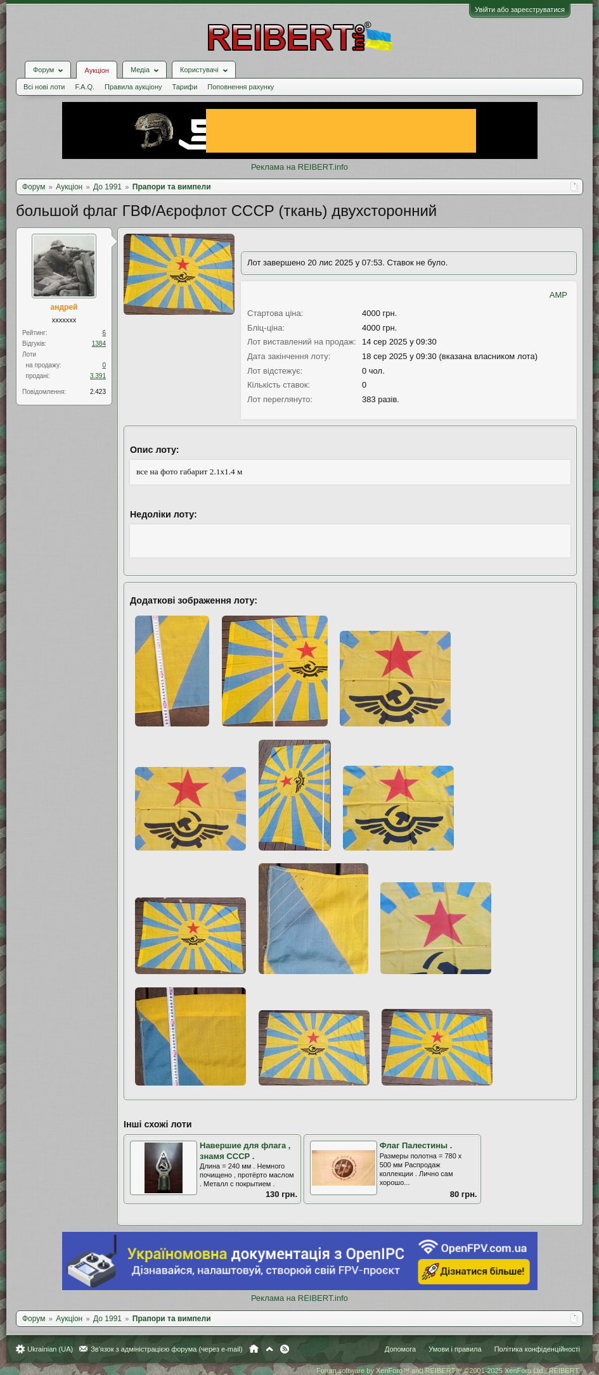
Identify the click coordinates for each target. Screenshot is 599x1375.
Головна (254, 1349)
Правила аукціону (133, 87)
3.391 (98, 375)
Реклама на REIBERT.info (299, 167)
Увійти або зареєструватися (520, 9)
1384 (99, 343)
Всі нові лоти (44, 87)
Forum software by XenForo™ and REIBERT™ (448, 1370)
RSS (284, 1349)
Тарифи (185, 87)
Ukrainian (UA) (50, 1349)
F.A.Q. (84, 87)
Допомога (400, 1349)
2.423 (98, 391)
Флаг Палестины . (416, 1145)
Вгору (269, 1349)
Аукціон (96, 70)
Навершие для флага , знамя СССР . (245, 1151)
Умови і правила (454, 1349)
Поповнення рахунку (240, 87)
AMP (558, 295)
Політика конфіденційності (537, 1349)
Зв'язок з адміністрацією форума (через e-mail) (167, 1349)
